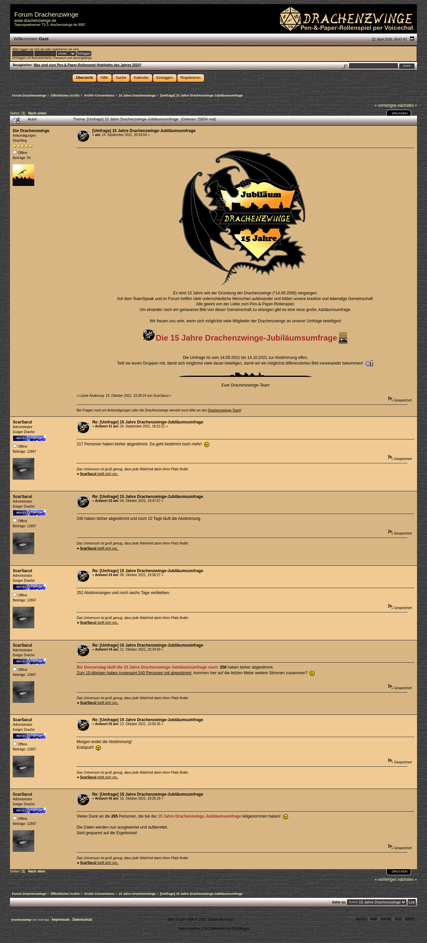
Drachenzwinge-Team (224, 410)
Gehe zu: (339, 902)
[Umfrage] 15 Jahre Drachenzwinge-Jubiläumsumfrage (144, 130)
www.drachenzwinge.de (35, 20)
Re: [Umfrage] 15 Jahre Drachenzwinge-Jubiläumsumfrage (147, 422)
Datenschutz (82, 919)
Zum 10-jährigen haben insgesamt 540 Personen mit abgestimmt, (134, 673)
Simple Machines (220, 919)
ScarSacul (22, 422)
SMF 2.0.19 (176, 919)
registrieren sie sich (65, 49)
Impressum (61, 919)
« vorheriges (386, 105)
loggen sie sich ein (31, 49)
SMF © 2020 (196, 919)
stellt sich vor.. (99, 474)
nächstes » (407, 105)
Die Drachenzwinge (31, 130)
